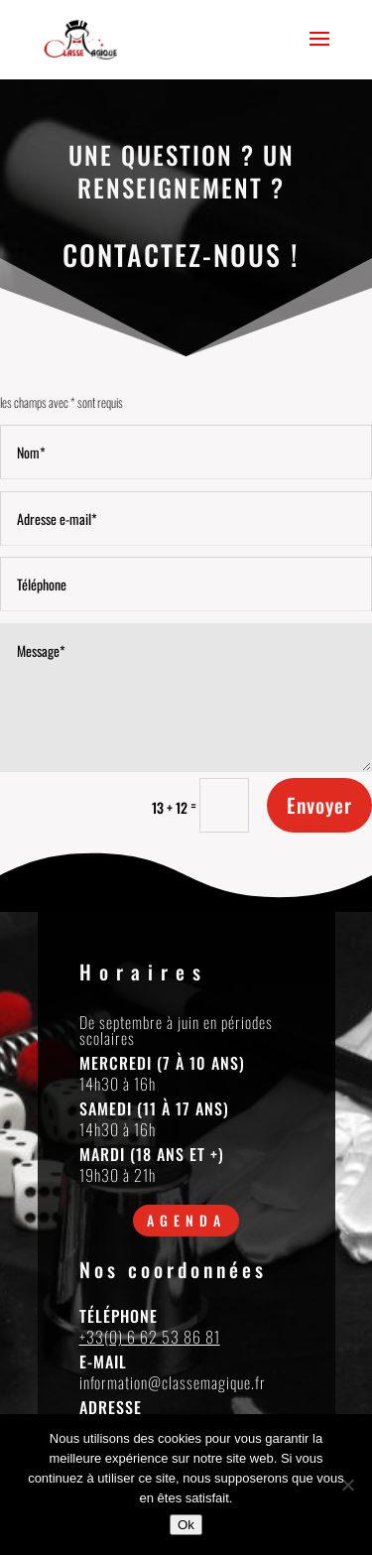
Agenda (186, 1220)
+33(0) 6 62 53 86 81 (149, 1337)
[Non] (347, 1484)
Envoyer (319, 805)
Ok (186, 1524)
